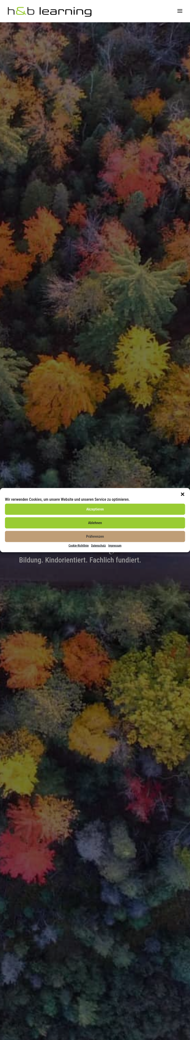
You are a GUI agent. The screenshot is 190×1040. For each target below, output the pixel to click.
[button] (182, 494)
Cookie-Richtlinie (79, 545)
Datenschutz (98, 545)
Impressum (114, 545)
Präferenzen (95, 536)
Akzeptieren (95, 509)
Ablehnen (95, 523)
